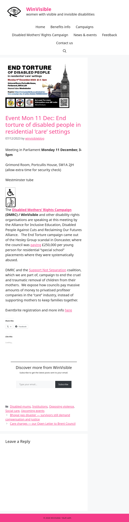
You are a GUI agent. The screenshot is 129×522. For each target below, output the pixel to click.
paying (36, 244)
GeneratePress (79, 518)
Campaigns (85, 27)
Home (40, 27)
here (68, 310)
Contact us (64, 43)
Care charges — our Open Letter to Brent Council (43, 423)
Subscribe (63, 384)
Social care (12, 411)
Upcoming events (32, 411)
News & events (85, 35)
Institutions (40, 406)
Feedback (109, 35)
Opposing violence (61, 406)
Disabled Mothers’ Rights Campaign (40, 35)
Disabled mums (20, 406)
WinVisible (38, 9)
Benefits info (60, 27)
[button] (64, 51)
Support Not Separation (47, 270)
